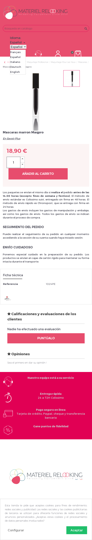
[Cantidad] (13, 162)
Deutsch (15, 66)
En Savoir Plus (11, 138)
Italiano (15, 61)
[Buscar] (46, 28)
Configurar (16, 530)
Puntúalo (46, 338)
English (15, 71)
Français (15, 52)
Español (15, 57)
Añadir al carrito (38, 174)
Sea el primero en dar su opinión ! (27, 362)
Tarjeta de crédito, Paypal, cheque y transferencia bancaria (51, 413)
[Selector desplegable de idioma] (18, 42)
